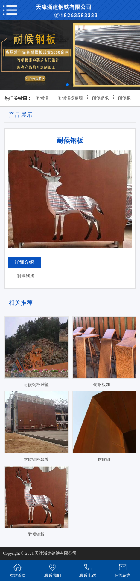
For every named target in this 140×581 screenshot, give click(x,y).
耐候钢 (42, 98)
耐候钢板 (100, 98)
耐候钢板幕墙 (70, 98)
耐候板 (124, 98)
